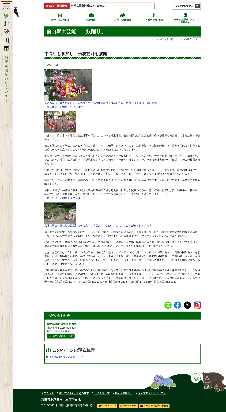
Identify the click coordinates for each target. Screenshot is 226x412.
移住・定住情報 (123, 20)
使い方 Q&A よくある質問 (74, 393)
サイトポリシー (123, 393)
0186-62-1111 (107, 405)
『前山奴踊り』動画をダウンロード (64, 106)
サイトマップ (101, 393)
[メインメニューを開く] (6, 6)
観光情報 (91, 19)
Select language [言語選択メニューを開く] (183, 6)
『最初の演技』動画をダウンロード (64, 198)
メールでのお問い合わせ (61, 336)
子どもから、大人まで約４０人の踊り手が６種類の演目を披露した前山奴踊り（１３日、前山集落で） (103, 86)
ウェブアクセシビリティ (152, 393)
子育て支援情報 (154, 20)
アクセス (49, 393)
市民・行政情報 (60, 20)
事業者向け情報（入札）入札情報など (185, 21)
